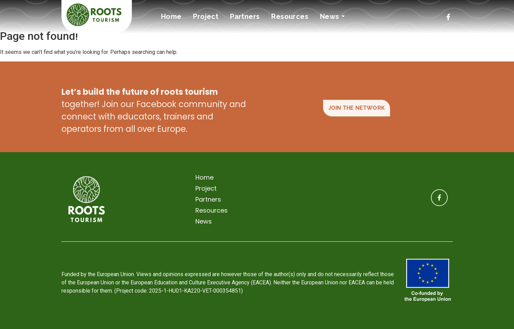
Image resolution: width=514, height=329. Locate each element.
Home (171, 16)
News (331, 16)
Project (205, 16)
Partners (245, 16)
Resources (289, 16)
